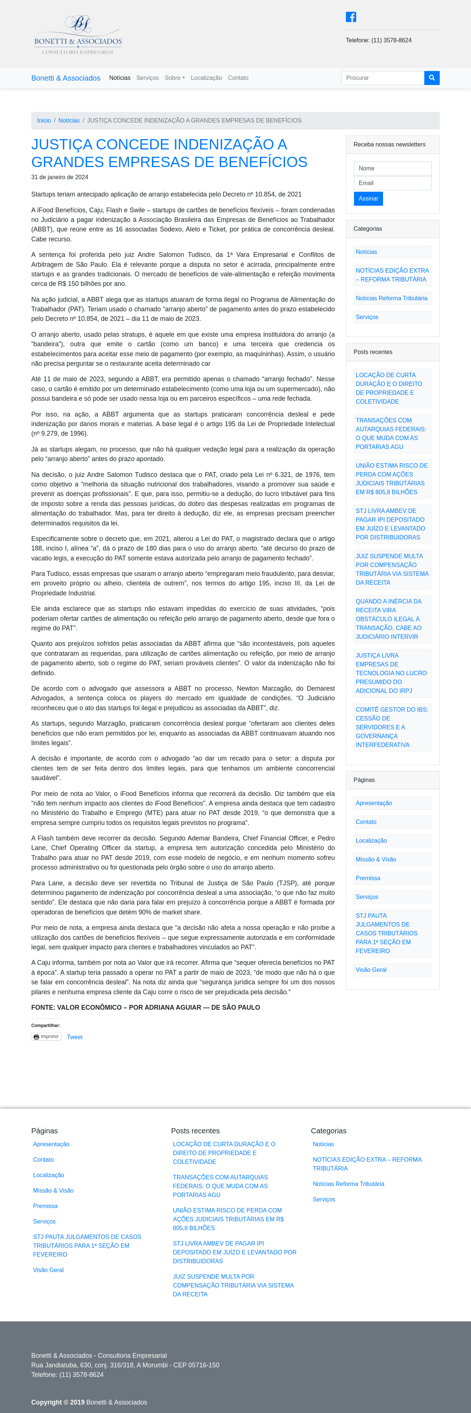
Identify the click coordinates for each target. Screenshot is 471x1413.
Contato (238, 78)
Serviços (148, 78)
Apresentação (374, 803)
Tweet (75, 1037)
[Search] (383, 78)
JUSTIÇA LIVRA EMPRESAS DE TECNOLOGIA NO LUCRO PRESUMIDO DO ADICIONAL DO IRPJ (391, 673)
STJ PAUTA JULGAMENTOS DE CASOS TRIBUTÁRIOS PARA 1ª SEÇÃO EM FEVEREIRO (387, 933)
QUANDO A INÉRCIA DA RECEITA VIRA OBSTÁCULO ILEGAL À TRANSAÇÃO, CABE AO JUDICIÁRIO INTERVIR (389, 619)
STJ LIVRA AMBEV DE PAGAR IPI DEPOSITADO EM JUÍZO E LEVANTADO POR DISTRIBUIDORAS (235, 1252)
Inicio (44, 120)
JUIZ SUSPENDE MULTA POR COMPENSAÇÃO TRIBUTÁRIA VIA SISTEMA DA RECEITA (233, 1285)
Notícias (120, 78)
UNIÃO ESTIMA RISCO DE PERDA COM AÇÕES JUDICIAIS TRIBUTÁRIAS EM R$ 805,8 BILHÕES (228, 1219)
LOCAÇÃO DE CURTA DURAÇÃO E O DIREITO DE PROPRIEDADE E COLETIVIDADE (224, 1153)
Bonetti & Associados (65, 78)
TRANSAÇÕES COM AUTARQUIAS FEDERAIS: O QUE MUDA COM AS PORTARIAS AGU (220, 1186)
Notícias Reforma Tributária (392, 298)
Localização (206, 78)
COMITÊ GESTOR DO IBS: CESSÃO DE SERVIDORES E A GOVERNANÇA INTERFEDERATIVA (392, 727)
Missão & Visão (376, 859)
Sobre (173, 78)
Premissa (368, 878)
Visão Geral (371, 970)
